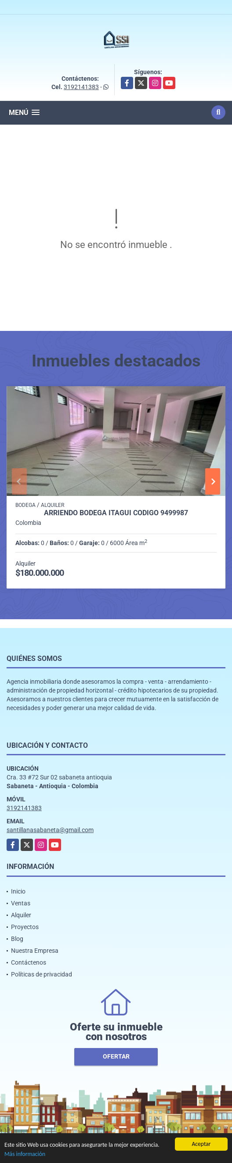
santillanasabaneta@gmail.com (50, 829)
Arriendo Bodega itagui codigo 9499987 (116, 513)
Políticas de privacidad (41, 974)
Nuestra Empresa (34, 950)
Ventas (20, 903)
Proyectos (25, 926)
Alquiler (21, 915)
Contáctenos (28, 962)
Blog (17, 938)
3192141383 (81, 86)
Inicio (18, 891)
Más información (24, 1154)
